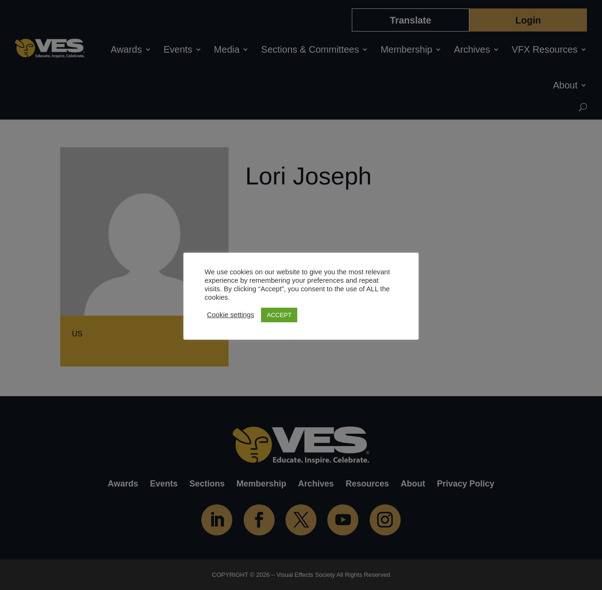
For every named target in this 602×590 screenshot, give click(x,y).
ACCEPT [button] (279, 315)
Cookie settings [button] (230, 315)
